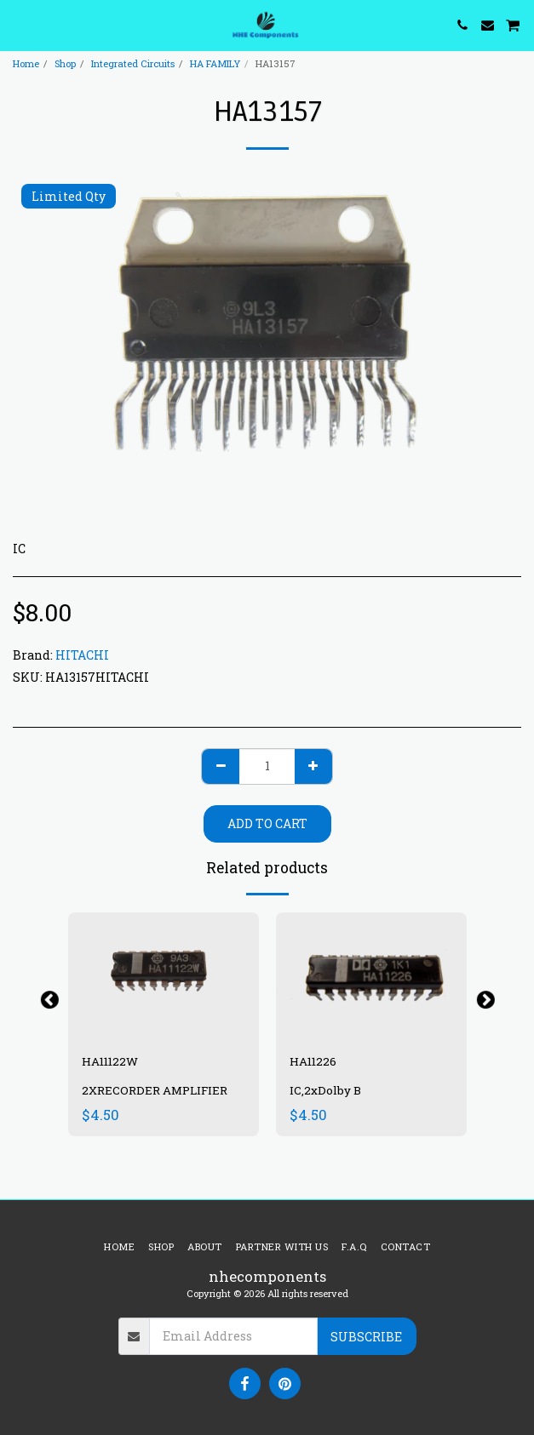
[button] (18, 25)
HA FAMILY (215, 63)
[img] (163, 975)
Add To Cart (267, 823)
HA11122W (110, 1061)
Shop (65, 63)
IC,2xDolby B (325, 1090)
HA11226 (313, 1061)
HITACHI (82, 655)
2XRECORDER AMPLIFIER (154, 1090)
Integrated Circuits (133, 63)
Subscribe (366, 1337)
